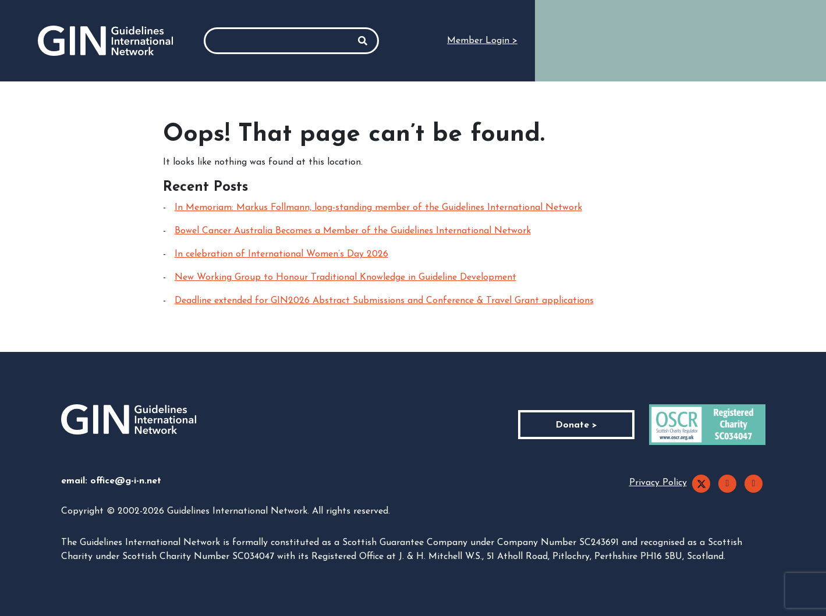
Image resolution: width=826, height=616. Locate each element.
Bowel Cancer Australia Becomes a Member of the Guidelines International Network (353, 231)
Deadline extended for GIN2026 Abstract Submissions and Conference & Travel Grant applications (384, 300)
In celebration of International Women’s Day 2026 (281, 254)
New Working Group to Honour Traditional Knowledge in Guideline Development (345, 277)
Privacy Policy (658, 482)
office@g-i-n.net (125, 481)
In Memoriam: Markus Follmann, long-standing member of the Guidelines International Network (378, 207)
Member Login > (482, 40)
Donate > (576, 425)
